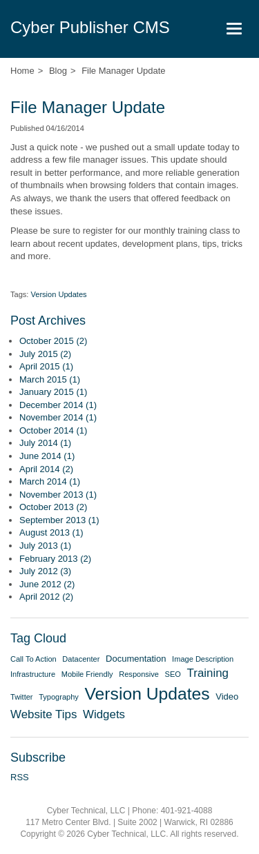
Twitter (21, 697)
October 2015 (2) (53, 341)
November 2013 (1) (58, 494)
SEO (173, 674)
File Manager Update (123, 70)
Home (22, 70)
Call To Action (33, 659)
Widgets (104, 714)
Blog (58, 70)
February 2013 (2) (55, 558)
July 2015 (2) (45, 354)
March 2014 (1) (49, 481)
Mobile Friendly (87, 674)
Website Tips (43, 714)
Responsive (139, 674)
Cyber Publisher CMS (90, 27)
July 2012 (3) (45, 571)
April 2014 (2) (46, 469)
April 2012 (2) (46, 596)
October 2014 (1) (53, 430)
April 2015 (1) (46, 366)
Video (226, 696)
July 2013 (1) (45, 545)
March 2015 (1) (49, 379)
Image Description (202, 659)
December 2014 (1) (58, 405)
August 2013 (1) (51, 532)
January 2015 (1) (53, 392)
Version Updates (58, 294)
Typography (59, 697)
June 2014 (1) (47, 456)
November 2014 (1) (58, 417)
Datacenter (80, 659)
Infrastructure (32, 674)
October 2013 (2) (53, 507)
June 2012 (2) (47, 584)
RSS (19, 777)
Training (208, 673)
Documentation (136, 658)
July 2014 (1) (45, 443)
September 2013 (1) (59, 520)
